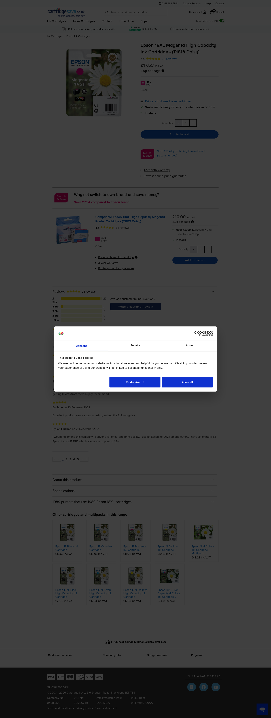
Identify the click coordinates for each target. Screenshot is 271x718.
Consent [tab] (81, 345)
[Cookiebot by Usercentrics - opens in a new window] (197, 333)
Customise (135, 382)
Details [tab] (135, 345)
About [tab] (190, 345)
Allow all (187, 382)
